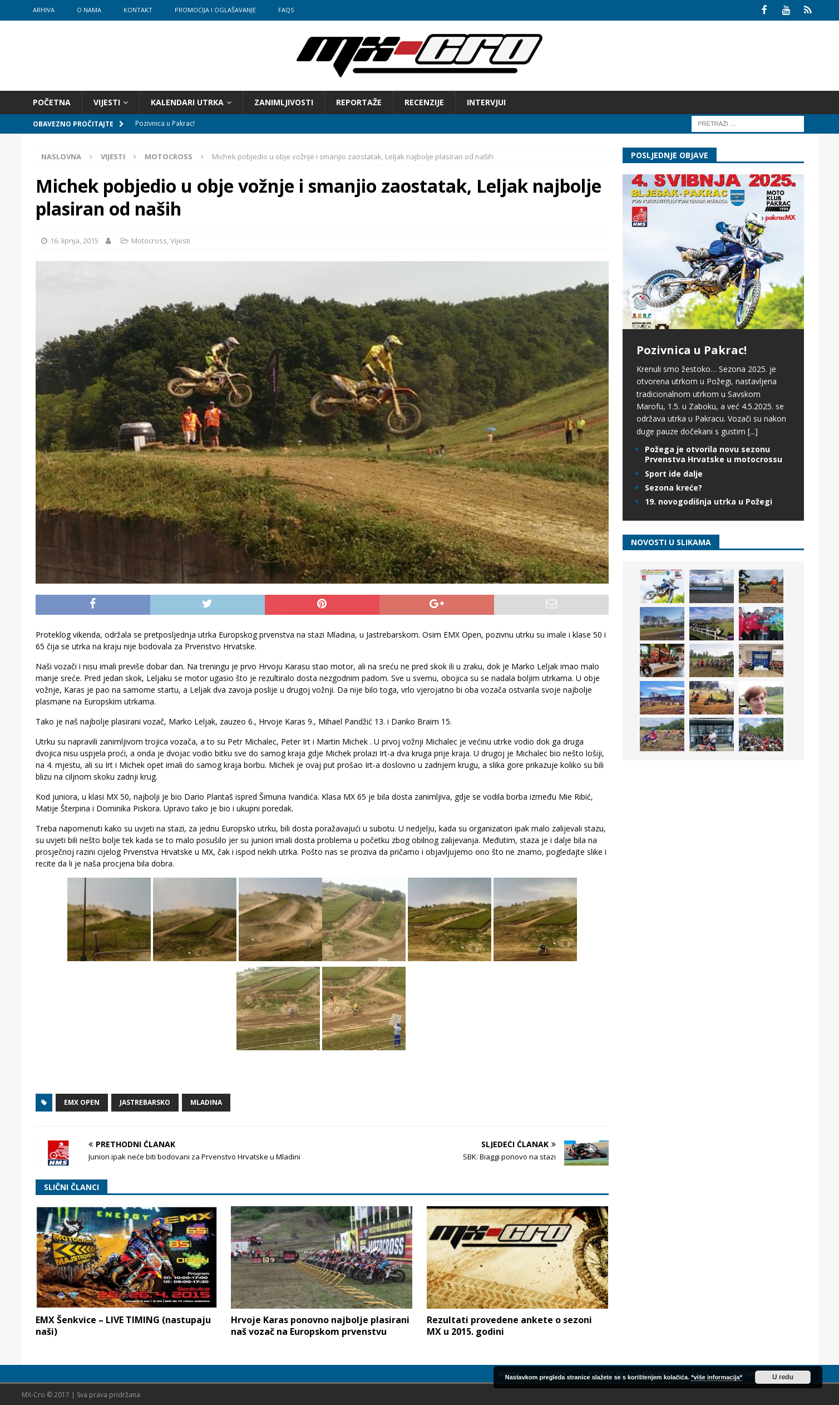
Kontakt (138, 10)
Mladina (206, 1102)
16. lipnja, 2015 (74, 239)
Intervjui (486, 101)
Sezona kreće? (673, 486)
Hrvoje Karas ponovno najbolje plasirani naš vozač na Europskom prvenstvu (320, 1325)
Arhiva (44, 10)
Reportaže (359, 101)
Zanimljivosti (283, 101)
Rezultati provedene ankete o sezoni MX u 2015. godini (509, 1325)
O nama (89, 10)
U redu (782, 1377)
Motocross (149, 239)
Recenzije (424, 101)
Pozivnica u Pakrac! (691, 348)
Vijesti (106, 101)
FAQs (286, 10)
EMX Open (82, 1102)
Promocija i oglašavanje (215, 10)
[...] (753, 430)
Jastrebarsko (145, 1102)
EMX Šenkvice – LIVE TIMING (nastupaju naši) (123, 1325)
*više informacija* (716, 1377)
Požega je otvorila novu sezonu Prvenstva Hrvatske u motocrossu (713, 453)
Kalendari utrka (187, 101)
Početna (52, 101)
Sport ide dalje (674, 472)
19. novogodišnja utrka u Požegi (708, 500)
